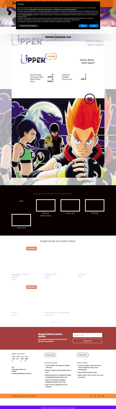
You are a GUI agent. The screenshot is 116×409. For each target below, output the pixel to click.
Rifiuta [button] (83, 25)
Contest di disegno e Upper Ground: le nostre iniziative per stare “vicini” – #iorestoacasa (89, 382)
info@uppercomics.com (19, 384)
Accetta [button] (93, 25)
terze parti (44, 11)
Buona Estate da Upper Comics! (87, 387)
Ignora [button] (73, 408)
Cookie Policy (83, 369)
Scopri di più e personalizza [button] (28, 25)
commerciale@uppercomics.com (21, 388)
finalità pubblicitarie (27, 14)
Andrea (47, 394)
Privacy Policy (50, 369)
